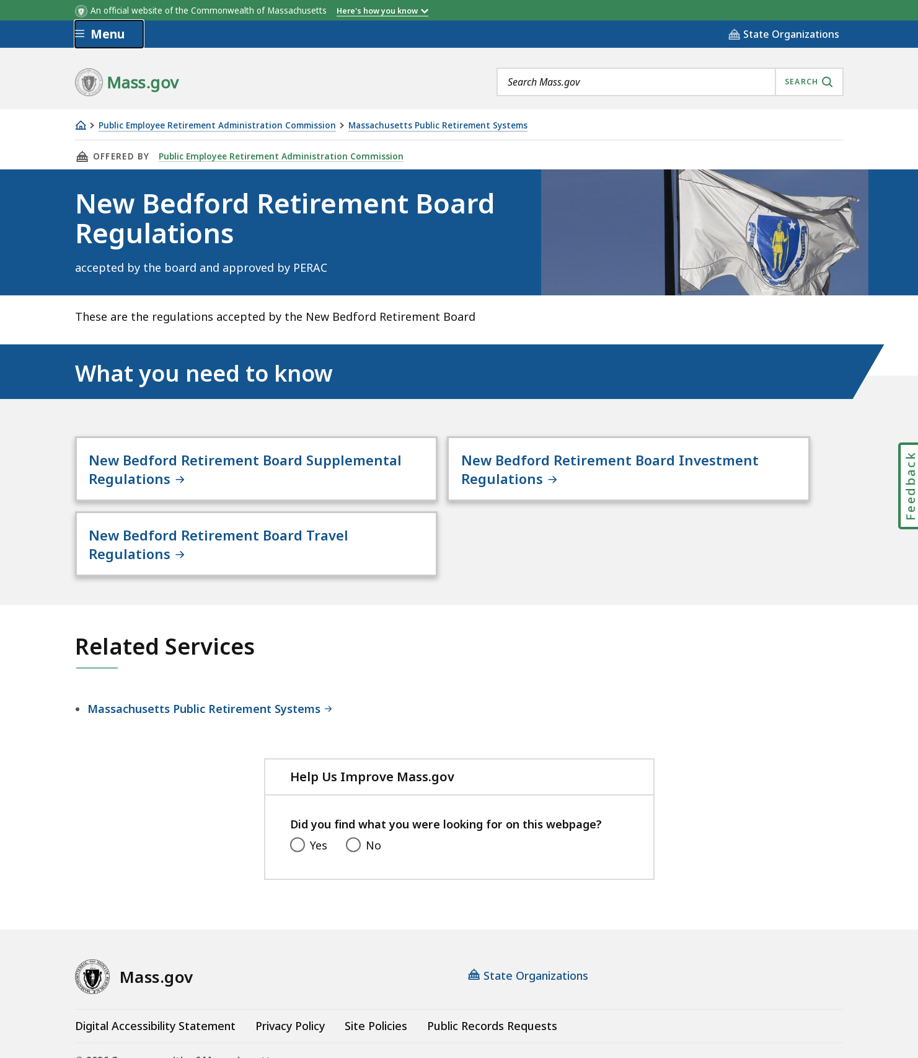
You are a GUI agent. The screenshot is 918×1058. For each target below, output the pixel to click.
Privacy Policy (290, 954)
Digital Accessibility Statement (155, 954)
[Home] (80, 125)
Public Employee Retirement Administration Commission (217, 125)
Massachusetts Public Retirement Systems (437, 125)
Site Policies (376, 954)
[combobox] (670, 82)
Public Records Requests (492, 954)
